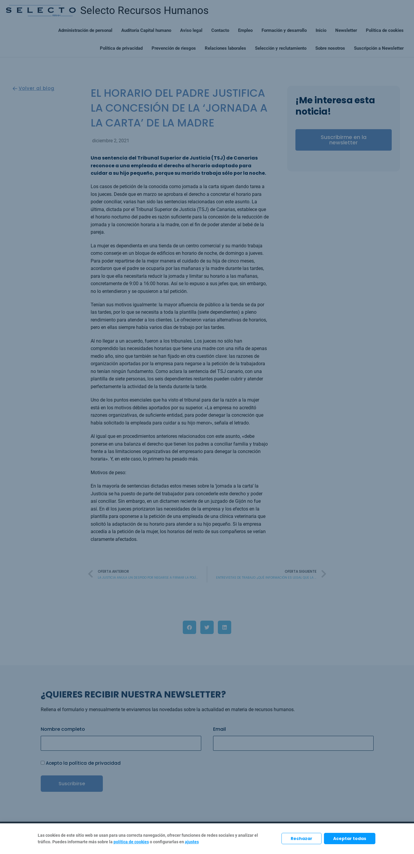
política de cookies (131, 841)
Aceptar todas (349, 838)
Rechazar (301, 838)
